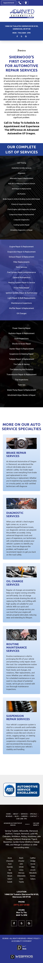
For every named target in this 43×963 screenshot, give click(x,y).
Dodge (33, 861)
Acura (10, 858)
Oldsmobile (21, 876)
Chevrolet (9, 861)
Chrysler (21, 861)
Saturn (9, 879)
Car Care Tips (21, 819)
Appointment (8, 3)
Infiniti (21, 867)
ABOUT (15, 814)
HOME (8, 814)
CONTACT (33, 816)
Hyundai (10, 867)
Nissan (9, 876)
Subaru (32, 879)
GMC (21, 864)
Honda (33, 864)
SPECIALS (33, 814)
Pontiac (33, 876)
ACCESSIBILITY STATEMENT (21, 941)
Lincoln (32, 870)
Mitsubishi (33, 873)
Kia (10, 870)
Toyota (21, 882)
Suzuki (9, 882)
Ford (9, 864)
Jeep (33, 867)
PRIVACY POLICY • (34, 938)
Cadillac (33, 858)
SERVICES (24, 814)
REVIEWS (9, 816)
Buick (21, 858)
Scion (21, 879)
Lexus (21, 870)
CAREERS (24, 816)
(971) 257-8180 (21, 904)
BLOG (17, 816)
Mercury (21, 873)
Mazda (9, 873)
